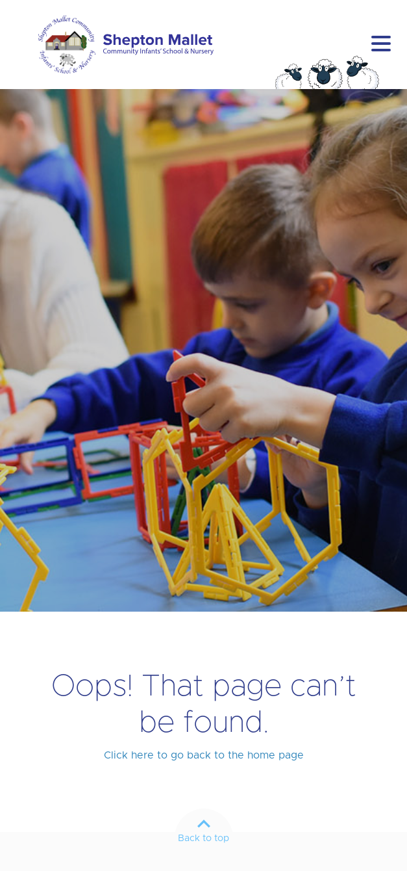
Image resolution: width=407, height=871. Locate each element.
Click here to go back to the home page (204, 755)
